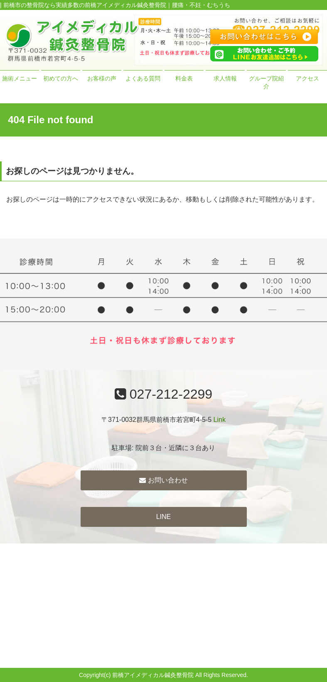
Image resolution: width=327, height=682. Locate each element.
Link (220, 419)
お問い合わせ (163, 480)
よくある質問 (142, 78)
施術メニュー (19, 78)
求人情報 (225, 78)
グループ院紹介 (266, 82)
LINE (163, 516)
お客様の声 (101, 78)
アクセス (307, 78)
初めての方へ (60, 78)
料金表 (184, 78)
